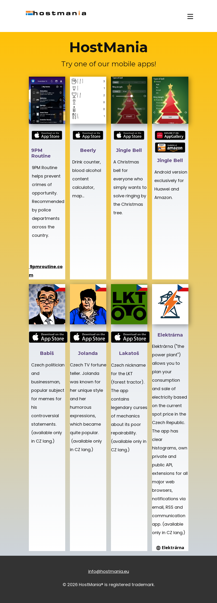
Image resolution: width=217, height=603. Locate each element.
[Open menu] (190, 16)
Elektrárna (170, 548)
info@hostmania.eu (108, 571)
